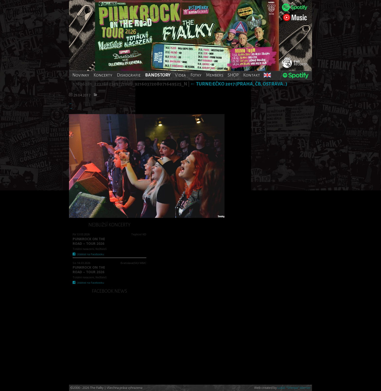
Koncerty (103, 75)
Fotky (195, 75)
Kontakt (251, 75)
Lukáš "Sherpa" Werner (294, 388)
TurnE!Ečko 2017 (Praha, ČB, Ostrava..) (238, 83)
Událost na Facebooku (88, 254)
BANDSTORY (158, 75)
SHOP (233, 75)
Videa (180, 75)
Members (214, 75)
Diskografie (128, 75)
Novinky (80, 75)
